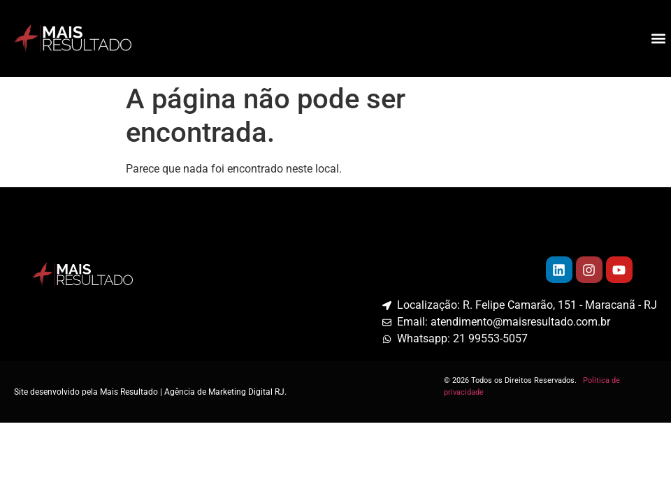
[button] (658, 38)
